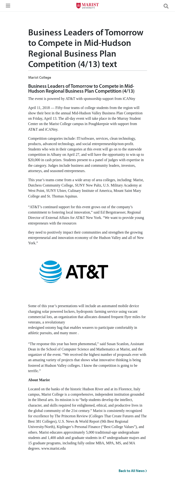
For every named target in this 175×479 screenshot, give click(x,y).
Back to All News (133, 470)
